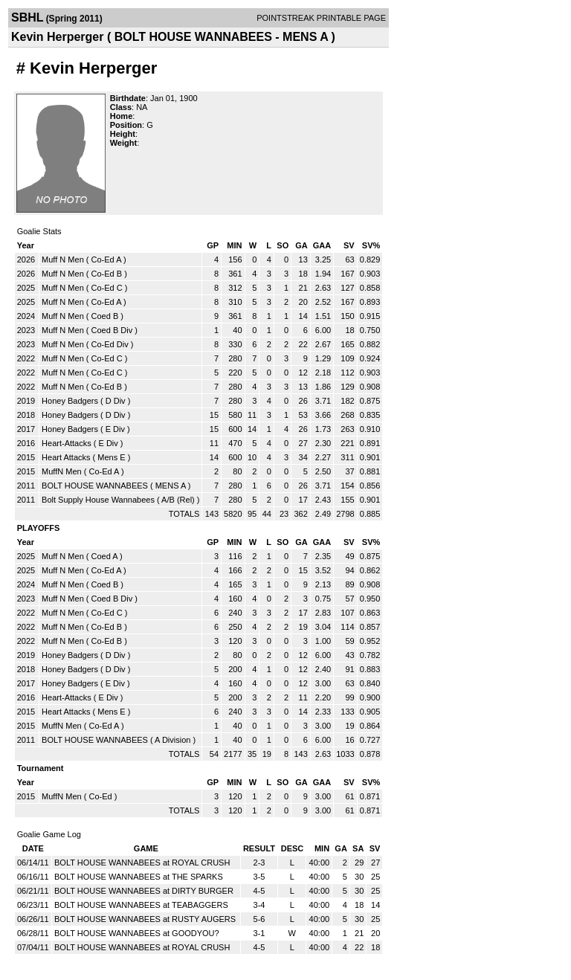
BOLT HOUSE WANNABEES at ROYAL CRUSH (142, 862)
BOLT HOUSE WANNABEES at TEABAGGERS (141, 904)
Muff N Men (63, 259)
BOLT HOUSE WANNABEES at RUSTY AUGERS (145, 919)
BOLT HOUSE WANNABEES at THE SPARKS (138, 876)
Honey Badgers (70, 400)
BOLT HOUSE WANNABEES (95, 485)
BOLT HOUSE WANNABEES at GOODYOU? (136, 933)
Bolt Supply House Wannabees (98, 499)
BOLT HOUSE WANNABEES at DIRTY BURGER (143, 890)
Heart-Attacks (66, 443)
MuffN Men (62, 471)
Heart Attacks (66, 457)
